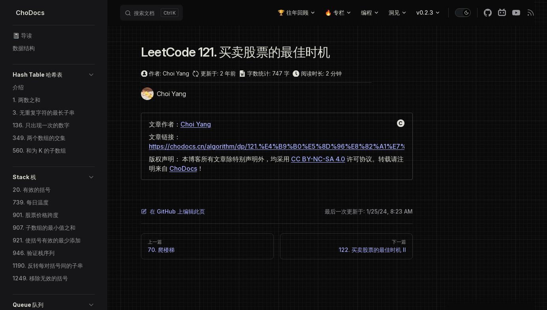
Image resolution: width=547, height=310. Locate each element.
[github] (488, 13)
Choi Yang (195, 124)
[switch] (463, 12)
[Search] (151, 13)
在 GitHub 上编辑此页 (173, 211)
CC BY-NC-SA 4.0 (318, 159)
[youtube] (516, 13)
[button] (54, 74)
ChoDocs (183, 168)
